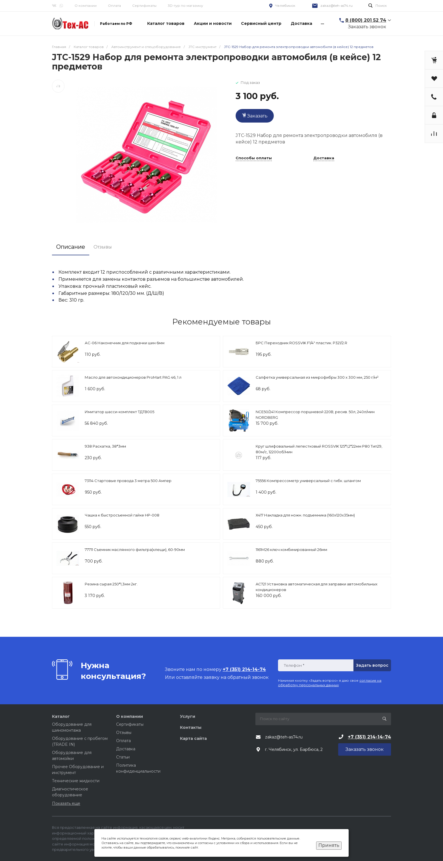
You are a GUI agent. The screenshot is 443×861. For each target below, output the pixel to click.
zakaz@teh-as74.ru (336, 5)
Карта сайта (193, 738)
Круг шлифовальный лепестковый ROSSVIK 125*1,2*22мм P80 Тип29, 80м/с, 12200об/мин (319, 449)
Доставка (323, 158)
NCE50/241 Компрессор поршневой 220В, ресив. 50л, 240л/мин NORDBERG (315, 414)
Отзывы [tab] (103, 247)
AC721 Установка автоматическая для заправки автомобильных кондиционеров (316, 587)
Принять (328, 845)
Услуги (187, 716)
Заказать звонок (367, 26)
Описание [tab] (70, 246)
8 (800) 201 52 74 (365, 20)
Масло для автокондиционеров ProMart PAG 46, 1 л (133, 377)
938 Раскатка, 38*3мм (105, 446)
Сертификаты (144, 5)
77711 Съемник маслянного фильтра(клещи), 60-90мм (135, 549)
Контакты (190, 727)
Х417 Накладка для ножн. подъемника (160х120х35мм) (305, 515)
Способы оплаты (254, 158)
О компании (86, 5)
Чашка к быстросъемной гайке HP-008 (122, 515)
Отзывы (123, 732)
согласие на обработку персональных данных (329, 682)
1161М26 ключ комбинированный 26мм (291, 549)
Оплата (114, 5)
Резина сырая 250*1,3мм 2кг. (111, 584)
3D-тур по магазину (185, 5)
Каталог (61, 716)
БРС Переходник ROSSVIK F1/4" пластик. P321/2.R (301, 343)
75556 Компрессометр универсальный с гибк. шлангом (308, 480)
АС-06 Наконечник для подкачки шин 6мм (124, 343)
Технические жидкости (75, 780)
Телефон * (294, 665)
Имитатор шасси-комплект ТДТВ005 (119, 411)
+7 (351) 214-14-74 (369, 737)
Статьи (123, 757)
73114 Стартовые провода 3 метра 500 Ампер (128, 480)
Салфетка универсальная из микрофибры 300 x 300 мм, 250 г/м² (317, 377)
